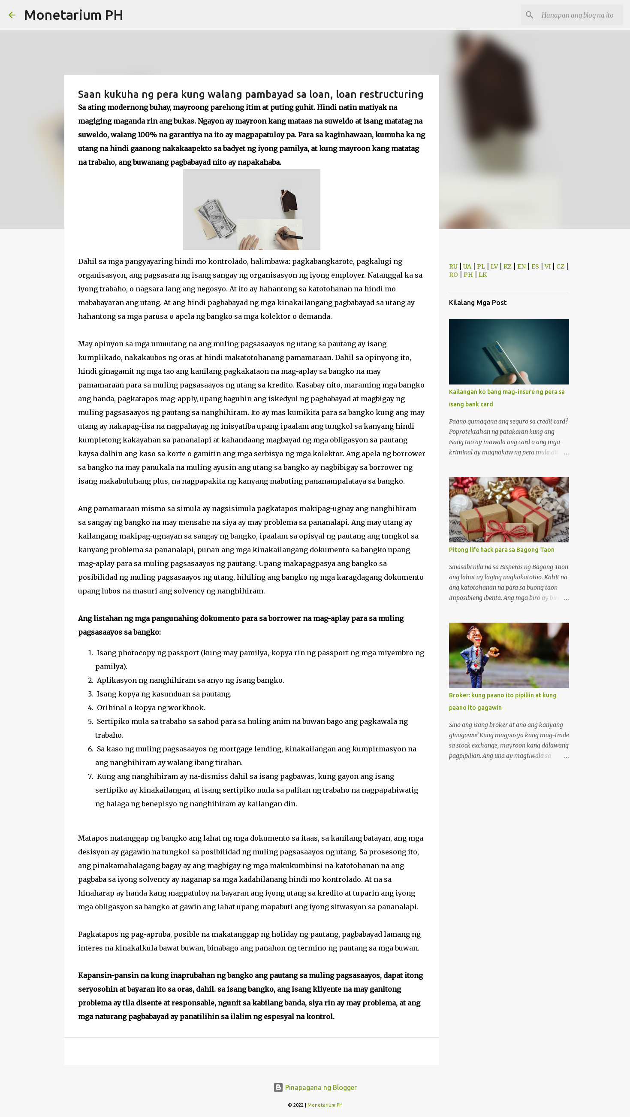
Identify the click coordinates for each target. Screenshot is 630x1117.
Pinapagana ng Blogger (315, 1087)
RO (453, 274)
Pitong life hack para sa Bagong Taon (502, 549)
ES (535, 266)
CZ (560, 266)
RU (453, 266)
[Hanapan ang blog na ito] (578, 15)
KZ (507, 266)
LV (494, 266)
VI (548, 266)
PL (481, 266)
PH (468, 274)
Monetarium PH (74, 14)
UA (467, 266)
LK (483, 274)
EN (521, 266)
